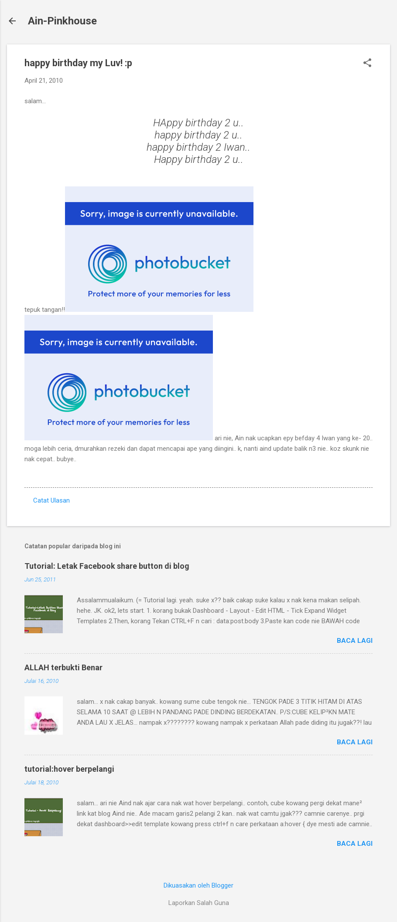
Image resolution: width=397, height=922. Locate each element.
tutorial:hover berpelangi (69, 768)
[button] (367, 63)
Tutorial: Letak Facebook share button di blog (106, 566)
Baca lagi (355, 641)
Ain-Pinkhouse (62, 21)
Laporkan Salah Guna (198, 903)
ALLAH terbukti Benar (63, 667)
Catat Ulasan (51, 500)
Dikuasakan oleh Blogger (198, 885)
